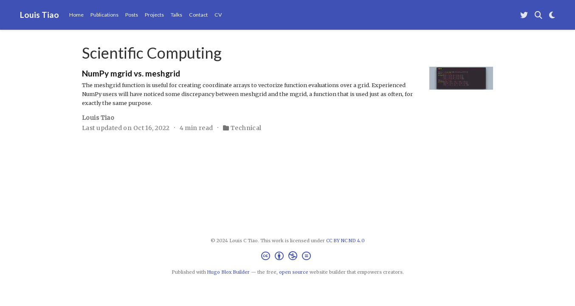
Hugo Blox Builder (228, 272)
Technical (246, 128)
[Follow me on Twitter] (524, 15)
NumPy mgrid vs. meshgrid (131, 73)
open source (293, 272)
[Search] (538, 15)
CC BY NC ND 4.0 (345, 241)
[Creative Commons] (287, 257)
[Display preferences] (552, 15)
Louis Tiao (39, 15)
